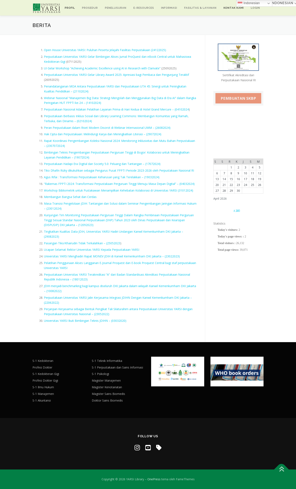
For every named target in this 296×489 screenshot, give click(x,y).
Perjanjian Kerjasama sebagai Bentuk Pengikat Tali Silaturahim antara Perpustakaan (101, 309)
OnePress (153, 479)
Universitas (166, 309)
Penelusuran (115, 7)
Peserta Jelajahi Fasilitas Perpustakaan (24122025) (132, 50)
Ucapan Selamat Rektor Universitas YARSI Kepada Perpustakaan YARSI (91, 250)
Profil (70, 7)
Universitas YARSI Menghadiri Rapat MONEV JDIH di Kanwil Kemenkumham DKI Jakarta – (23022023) (112, 256)
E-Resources (143, 7)
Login (255, 7)
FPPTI (121, 170)
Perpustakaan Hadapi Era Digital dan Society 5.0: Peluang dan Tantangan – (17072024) (102, 164)
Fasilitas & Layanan (200, 7)
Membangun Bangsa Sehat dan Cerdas (70, 197)
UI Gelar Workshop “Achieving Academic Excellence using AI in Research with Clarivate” (102, 68)
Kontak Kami (234, 7)
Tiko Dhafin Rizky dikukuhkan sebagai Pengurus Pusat (80, 170)
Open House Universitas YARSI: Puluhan (70, 50)
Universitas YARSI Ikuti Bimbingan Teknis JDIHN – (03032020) (85, 321)
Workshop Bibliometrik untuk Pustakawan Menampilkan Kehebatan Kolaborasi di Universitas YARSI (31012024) (118, 190)
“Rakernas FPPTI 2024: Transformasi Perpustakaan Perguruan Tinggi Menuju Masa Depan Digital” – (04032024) (119, 184)
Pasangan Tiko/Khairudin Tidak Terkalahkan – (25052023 (82, 243)
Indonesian (249, 3)
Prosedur (90, 7)
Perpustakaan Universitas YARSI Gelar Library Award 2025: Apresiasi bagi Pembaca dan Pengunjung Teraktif (116, 75)
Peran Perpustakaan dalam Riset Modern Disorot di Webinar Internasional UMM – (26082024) (107, 128)
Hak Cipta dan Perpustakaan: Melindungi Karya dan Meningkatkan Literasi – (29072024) (102, 134)
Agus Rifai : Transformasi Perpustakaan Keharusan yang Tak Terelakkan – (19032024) (101, 177)
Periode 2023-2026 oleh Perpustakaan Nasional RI (160, 170)
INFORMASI (169, 7)
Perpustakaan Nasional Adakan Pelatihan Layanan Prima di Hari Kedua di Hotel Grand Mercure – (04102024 (116, 109)
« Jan (237, 210)
